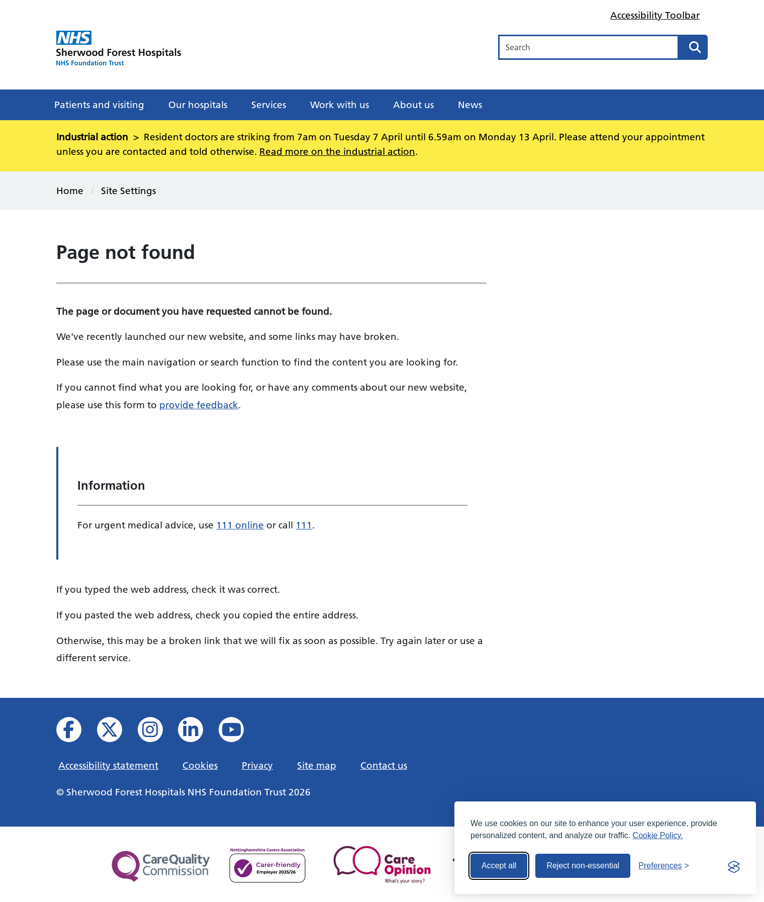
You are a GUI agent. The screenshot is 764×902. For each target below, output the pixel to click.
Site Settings (128, 191)
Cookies (200, 765)
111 (304, 525)
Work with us (339, 105)
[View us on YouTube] (238, 732)
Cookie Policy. (658, 835)
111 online (240, 525)
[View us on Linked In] (197, 732)
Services (268, 105)
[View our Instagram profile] (157, 732)
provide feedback (198, 405)
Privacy (257, 765)
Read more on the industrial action (337, 151)
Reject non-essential (582, 865)
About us (413, 105)
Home (69, 191)
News (470, 105)
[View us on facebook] (75, 732)
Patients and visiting (99, 105)
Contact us (383, 765)
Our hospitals (197, 105)
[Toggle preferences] (663, 866)
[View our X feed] (116, 732)
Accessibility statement (108, 765)
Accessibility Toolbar (655, 15)
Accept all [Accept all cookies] (499, 865)
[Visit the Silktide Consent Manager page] (734, 866)
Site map (316, 765)
